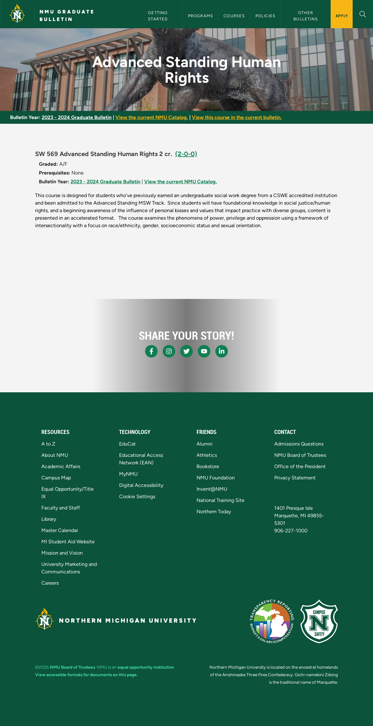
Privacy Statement (295, 478)
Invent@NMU (212, 489)
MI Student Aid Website (68, 542)
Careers (50, 583)
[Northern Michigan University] (17, 14)
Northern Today (214, 511)
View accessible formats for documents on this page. (86, 674)
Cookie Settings (137, 496)
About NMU (54, 455)
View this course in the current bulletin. (237, 117)
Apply (342, 15)
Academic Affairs (60, 466)
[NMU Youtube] (204, 351)
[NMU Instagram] (169, 351)
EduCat (127, 444)
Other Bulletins (305, 15)
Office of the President (300, 466)
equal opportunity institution (146, 667)
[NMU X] (186, 351)
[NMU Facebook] (151, 351)
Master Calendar (59, 530)
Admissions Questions (298, 444)
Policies (265, 15)
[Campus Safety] (319, 621)
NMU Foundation (216, 478)
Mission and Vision (62, 553)
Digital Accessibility (141, 485)
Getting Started (158, 15)
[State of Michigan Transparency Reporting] (272, 621)
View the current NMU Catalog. (151, 117)
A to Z (48, 444)
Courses (234, 15)
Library (48, 519)
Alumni (205, 444)
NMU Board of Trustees (300, 455)
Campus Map (56, 478)
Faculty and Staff (60, 508)
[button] (363, 13)
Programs (200, 15)
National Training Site (220, 500)
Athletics (207, 455)
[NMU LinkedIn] (221, 351)
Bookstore (208, 466)
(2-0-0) (186, 154)
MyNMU (128, 474)
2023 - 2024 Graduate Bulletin (77, 117)
